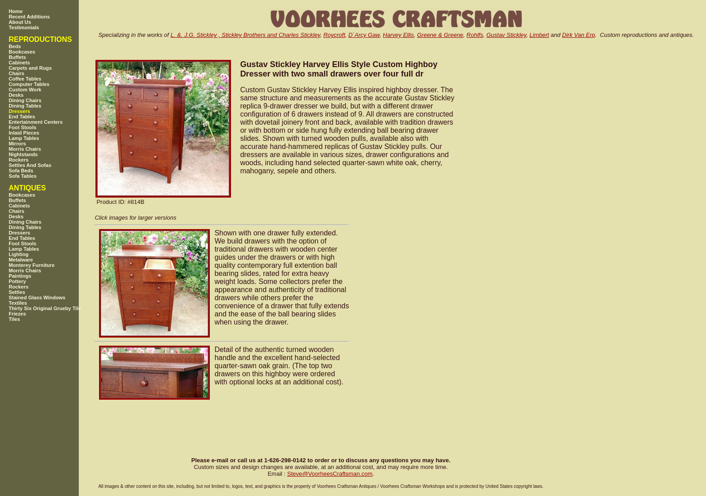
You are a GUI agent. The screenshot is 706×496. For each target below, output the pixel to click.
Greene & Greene (440, 35)
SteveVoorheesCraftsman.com (330, 473)
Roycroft (334, 35)
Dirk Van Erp (578, 35)
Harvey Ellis (398, 35)
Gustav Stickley (506, 35)
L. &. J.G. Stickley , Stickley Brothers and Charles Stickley (245, 35)
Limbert (539, 35)
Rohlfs (474, 35)
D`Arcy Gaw (364, 35)
